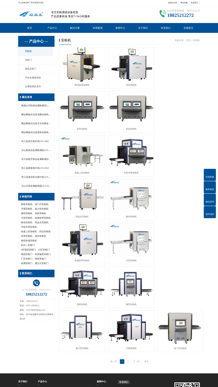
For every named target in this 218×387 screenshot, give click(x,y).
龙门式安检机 (41, 205)
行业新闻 (101, 347)
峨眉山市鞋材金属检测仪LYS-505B (38, 106)
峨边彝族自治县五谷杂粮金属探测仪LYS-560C (44, 124)
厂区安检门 (26, 259)
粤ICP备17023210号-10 (118, 382)
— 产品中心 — (36, 41)
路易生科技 (172, 3)
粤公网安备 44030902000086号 (146, 382)
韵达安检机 (45, 232)
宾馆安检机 (26, 236)
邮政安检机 (26, 205)
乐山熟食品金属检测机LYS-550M (37, 151)
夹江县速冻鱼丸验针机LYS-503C (37, 177)
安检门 (28, 60)
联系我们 (194, 3)
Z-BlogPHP (176, 382)
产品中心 (52, 28)
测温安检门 (31, 69)
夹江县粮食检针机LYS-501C (35, 168)
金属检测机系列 (33, 87)
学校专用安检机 (29, 227)
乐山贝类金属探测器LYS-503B (36, 186)
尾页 (146, 269)
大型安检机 (26, 218)
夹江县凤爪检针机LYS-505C (35, 142)
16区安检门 (44, 250)
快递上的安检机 (29, 232)
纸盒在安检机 (41, 223)
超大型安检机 (41, 209)
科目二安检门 (28, 246)
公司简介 (22, 343)
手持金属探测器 (33, 78)
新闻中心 (120, 28)
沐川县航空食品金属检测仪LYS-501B (39, 160)
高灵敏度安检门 (43, 255)
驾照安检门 (40, 259)
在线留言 (188, 28)
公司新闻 (101, 343)
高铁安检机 (40, 214)
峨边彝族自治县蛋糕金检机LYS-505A (39, 133)
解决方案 (75, 28)
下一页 (136, 269)
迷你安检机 (40, 236)
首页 (29, 28)
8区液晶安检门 (28, 250)
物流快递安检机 (29, 241)
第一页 (113, 269)
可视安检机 (26, 209)
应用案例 (97, 28)
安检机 (28, 51)
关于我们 (143, 28)
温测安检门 (26, 264)
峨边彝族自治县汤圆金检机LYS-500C (39, 115)
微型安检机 (26, 214)
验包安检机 (26, 223)
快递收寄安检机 (43, 218)
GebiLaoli (193, 382)
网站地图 (184, 3)
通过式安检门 (41, 264)
